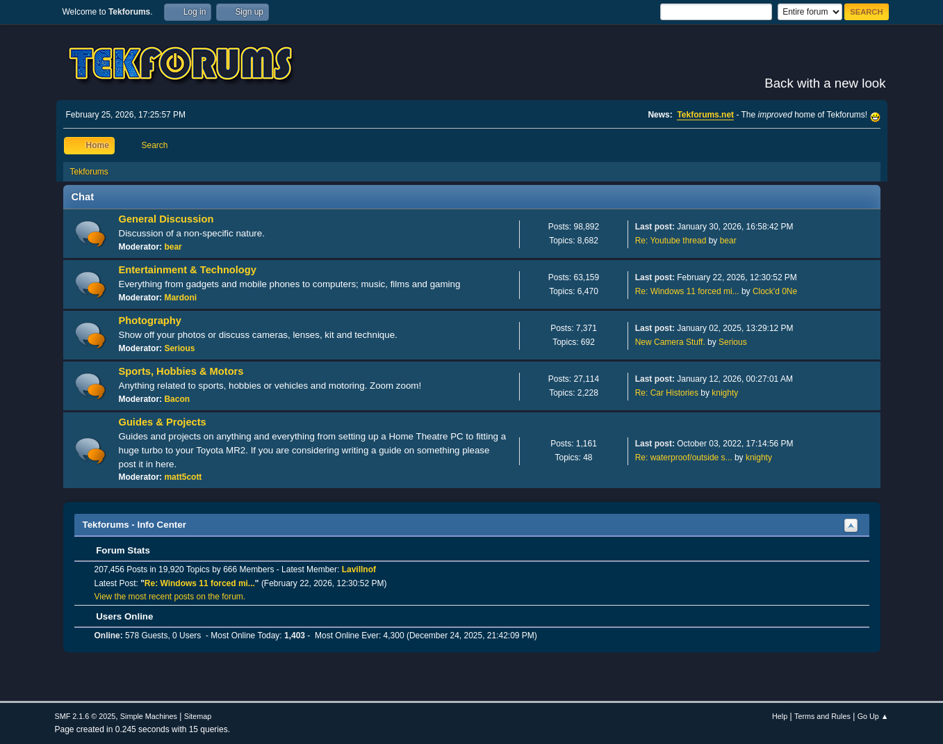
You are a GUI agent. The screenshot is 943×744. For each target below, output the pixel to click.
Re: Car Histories (666, 393)
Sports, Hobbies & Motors (181, 371)
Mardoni (180, 297)
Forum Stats (116, 550)
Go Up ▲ (873, 716)
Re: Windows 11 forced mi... (687, 291)
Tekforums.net (705, 115)
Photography (150, 320)
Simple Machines (148, 716)
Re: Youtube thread (671, 240)
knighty (725, 393)
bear (172, 247)
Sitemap (198, 716)
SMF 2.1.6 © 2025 (85, 716)
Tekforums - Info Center (134, 524)
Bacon (177, 399)
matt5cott (183, 477)
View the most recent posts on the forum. (170, 596)
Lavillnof (359, 569)
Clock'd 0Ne (775, 291)
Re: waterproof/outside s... (683, 457)
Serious (179, 348)
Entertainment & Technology (187, 269)
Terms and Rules (822, 716)
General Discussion (166, 219)
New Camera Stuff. (670, 342)
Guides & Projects (162, 422)
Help (779, 716)
